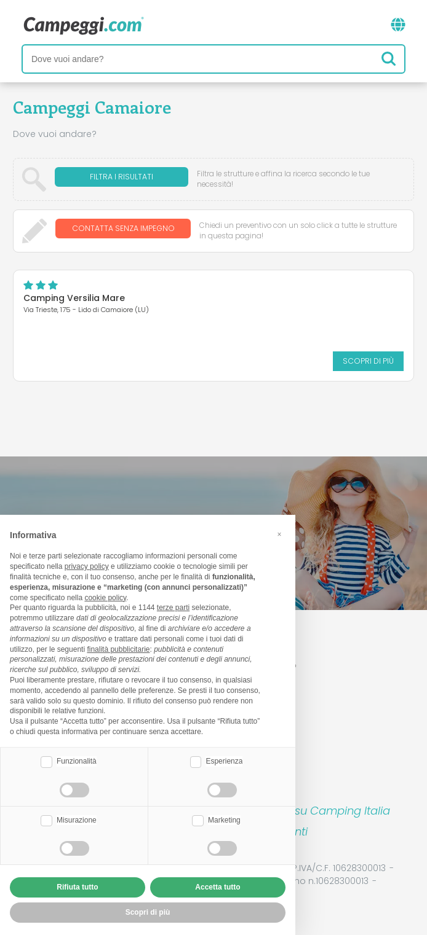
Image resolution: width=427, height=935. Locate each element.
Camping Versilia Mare (74, 298)
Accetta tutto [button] (217, 887)
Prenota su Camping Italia (319, 810)
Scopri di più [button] (148, 912)
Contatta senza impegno (123, 230)
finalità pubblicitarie (118, 649)
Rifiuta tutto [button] (77, 887)
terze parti (173, 607)
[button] (279, 534)
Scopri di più (368, 361)
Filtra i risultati (121, 179)
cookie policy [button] (105, 597)
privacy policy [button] (87, 566)
